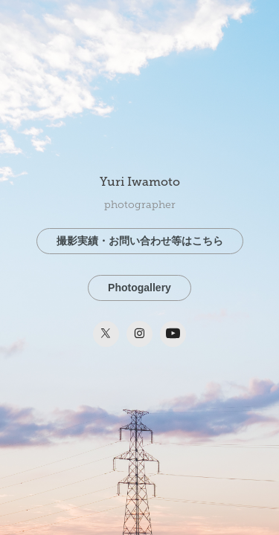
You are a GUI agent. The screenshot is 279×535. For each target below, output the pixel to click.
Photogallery (139, 288)
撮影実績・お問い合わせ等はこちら (140, 241)
